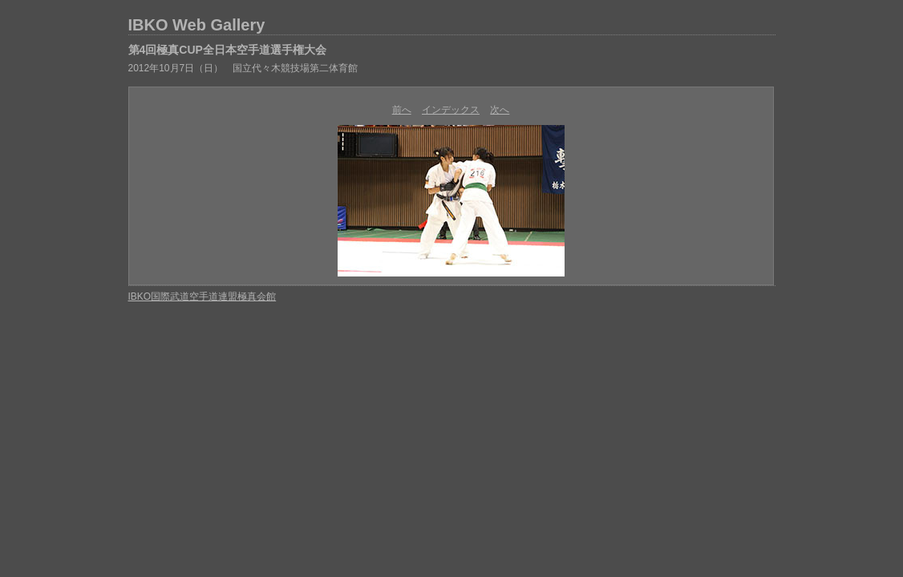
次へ (499, 109)
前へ (401, 109)
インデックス (451, 109)
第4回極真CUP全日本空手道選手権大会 (227, 49)
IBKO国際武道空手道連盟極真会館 (202, 296)
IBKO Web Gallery (196, 25)
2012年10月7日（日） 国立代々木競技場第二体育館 (243, 68)
